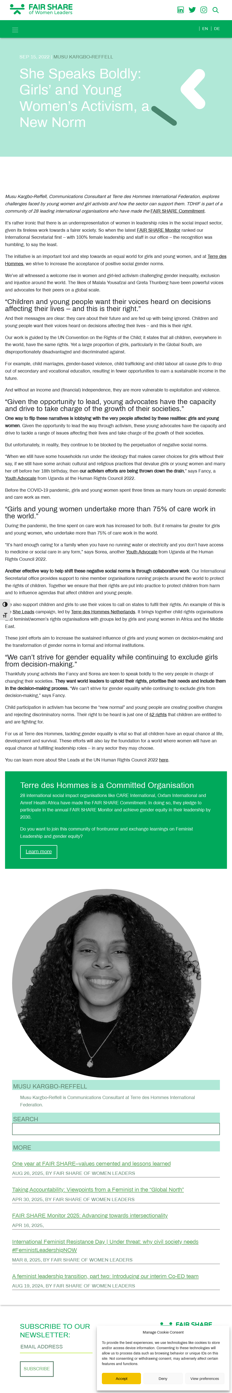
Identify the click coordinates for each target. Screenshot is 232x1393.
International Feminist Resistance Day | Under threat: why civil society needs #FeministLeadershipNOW (105, 1246)
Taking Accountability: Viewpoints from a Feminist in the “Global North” (98, 1189)
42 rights (158, 714)
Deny (163, 1379)
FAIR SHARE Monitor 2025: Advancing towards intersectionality (90, 1215)
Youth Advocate (20, 478)
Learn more (39, 851)
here (163, 759)
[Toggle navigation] (15, 30)
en (205, 28)
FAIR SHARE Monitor (158, 230)
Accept (121, 1379)
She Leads (23, 611)
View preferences (204, 1379)
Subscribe (37, 1369)
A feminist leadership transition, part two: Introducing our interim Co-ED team (105, 1276)
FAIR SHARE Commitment (178, 211)
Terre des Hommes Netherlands (103, 611)
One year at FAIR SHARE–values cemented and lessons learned (91, 1163)
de (217, 28)
